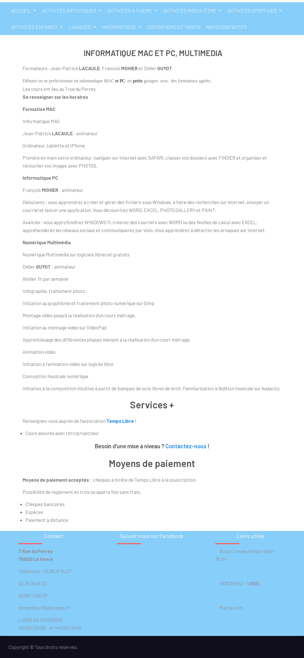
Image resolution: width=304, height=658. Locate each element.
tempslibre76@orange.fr (44, 607)
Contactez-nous (185, 446)
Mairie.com (229, 607)
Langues (80, 27)
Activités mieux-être (189, 10)
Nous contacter (226, 27)
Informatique (119, 27)
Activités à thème (130, 10)
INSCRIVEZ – (231, 583)
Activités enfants (34, 27)
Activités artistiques (69, 10)
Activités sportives (252, 10)
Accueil (21, 10)
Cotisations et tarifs (173, 27)
